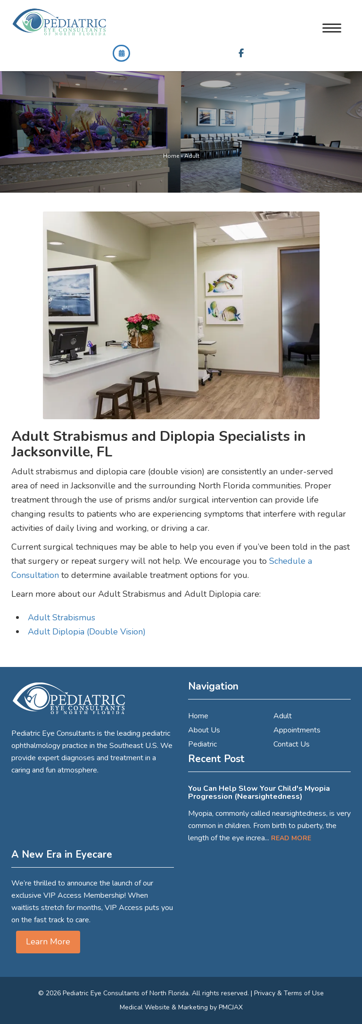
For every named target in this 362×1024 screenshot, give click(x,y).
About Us (204, 730)
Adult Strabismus (61, 617)
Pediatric (202, 744)
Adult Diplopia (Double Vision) (87, 631)
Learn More (48, 941)
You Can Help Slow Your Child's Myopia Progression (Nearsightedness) (259, 792)
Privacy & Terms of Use (289, 993)
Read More (291, 838)
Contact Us (291, 744)
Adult (282, 716)
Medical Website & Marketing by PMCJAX (181, 1007)
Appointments (297, 730)
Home (171, 156)
